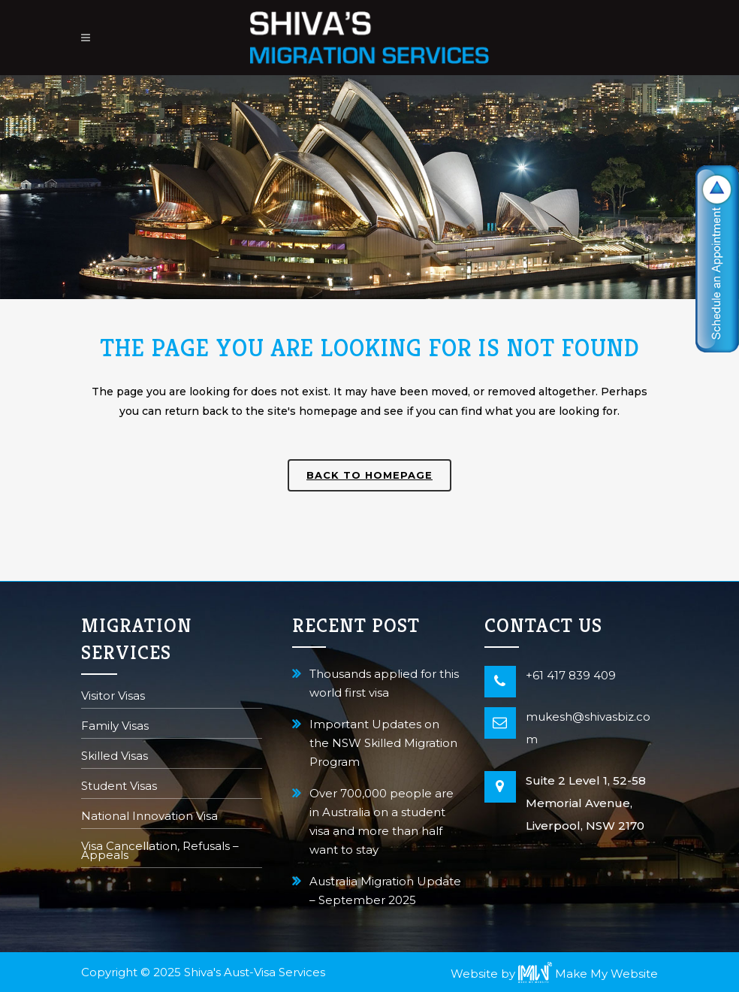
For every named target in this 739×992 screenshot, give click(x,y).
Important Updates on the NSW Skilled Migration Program (383, 743)
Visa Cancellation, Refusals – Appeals (160, 852)
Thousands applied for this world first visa (384, 683)
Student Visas (119, 787)
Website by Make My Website (554, 973)
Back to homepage (369, 475)
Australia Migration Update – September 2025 (385, 890)
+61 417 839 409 (571, 675)
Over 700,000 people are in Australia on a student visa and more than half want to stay (381, 821)
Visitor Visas (113, 697)
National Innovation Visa (149, 817)
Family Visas (115, 727)
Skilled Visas (114, 757)
